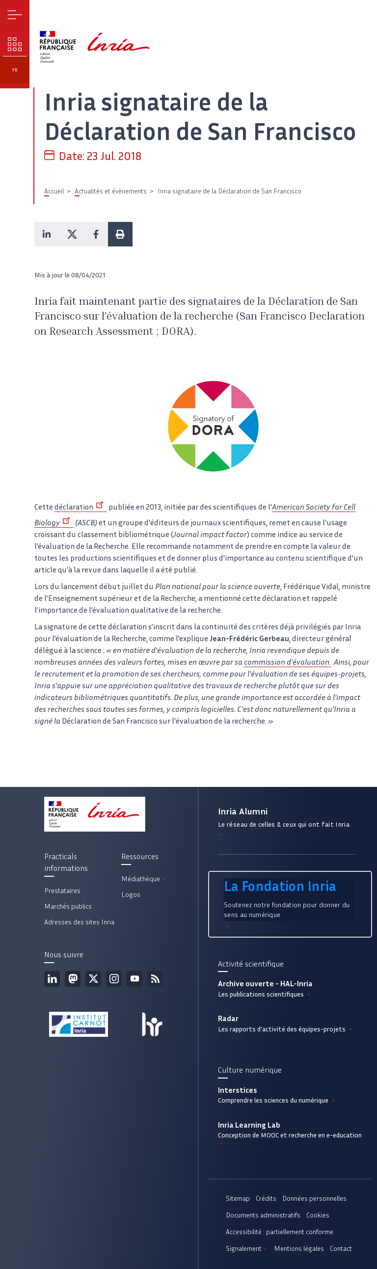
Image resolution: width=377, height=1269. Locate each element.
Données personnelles (314, 1198)
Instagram (114, 979)
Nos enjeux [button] (15, 44)
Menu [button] (15, 15)
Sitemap (238, 1198)
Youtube (134, 979)
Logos (130, 895)
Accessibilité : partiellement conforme (279, 1232)
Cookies (317, 1215)
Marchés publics (68, 906)
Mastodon (73, 979)
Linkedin (52, 979)
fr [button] (15, 70)
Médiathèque (143, 879)
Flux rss (155, 979)
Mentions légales (299, 1248)
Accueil (54, 191)
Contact (341, 1248)
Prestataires (62, 891)
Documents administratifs (263, 1215)
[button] (46, 234)
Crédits (266, 1198)
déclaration (80, 507)
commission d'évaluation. (287, 662)
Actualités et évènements (111, 191)
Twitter (93, 979)
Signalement (247, 1248)
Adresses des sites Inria (79, 922)
